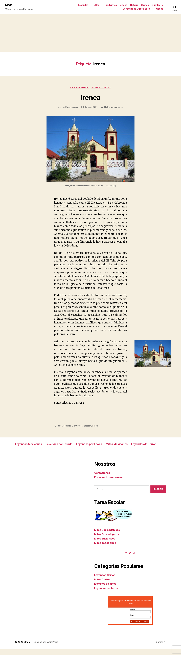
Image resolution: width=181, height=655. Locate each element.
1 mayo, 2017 (91, 107)
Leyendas (83, 5)
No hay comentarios (113, 107)
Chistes (145, 5)
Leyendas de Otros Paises (136, 9)
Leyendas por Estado (63, 444)
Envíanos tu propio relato (109, 483)
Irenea (90, 97)
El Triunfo (76, 426)
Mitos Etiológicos (105, 544)
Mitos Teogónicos (105, 548)
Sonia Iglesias (71, 107)
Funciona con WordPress (45, 648)
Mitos (9, 5)
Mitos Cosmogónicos (107, 535)
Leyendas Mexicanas (30, 444)
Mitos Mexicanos (127, 444)
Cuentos (156, 5)
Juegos (159, 9)
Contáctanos (102, 478)
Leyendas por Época (96, 444)
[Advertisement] (90, 33)
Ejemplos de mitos (106, 589)
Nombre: (132, 615)
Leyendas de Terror (28, 450)
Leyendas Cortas (101, 88)
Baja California (79, 88)
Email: (132, 621)
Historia (134, 5)
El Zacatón (86, 426)
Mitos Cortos (102, 585)
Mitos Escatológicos (107, 540)
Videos (123, 5)
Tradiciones (111, 5)
